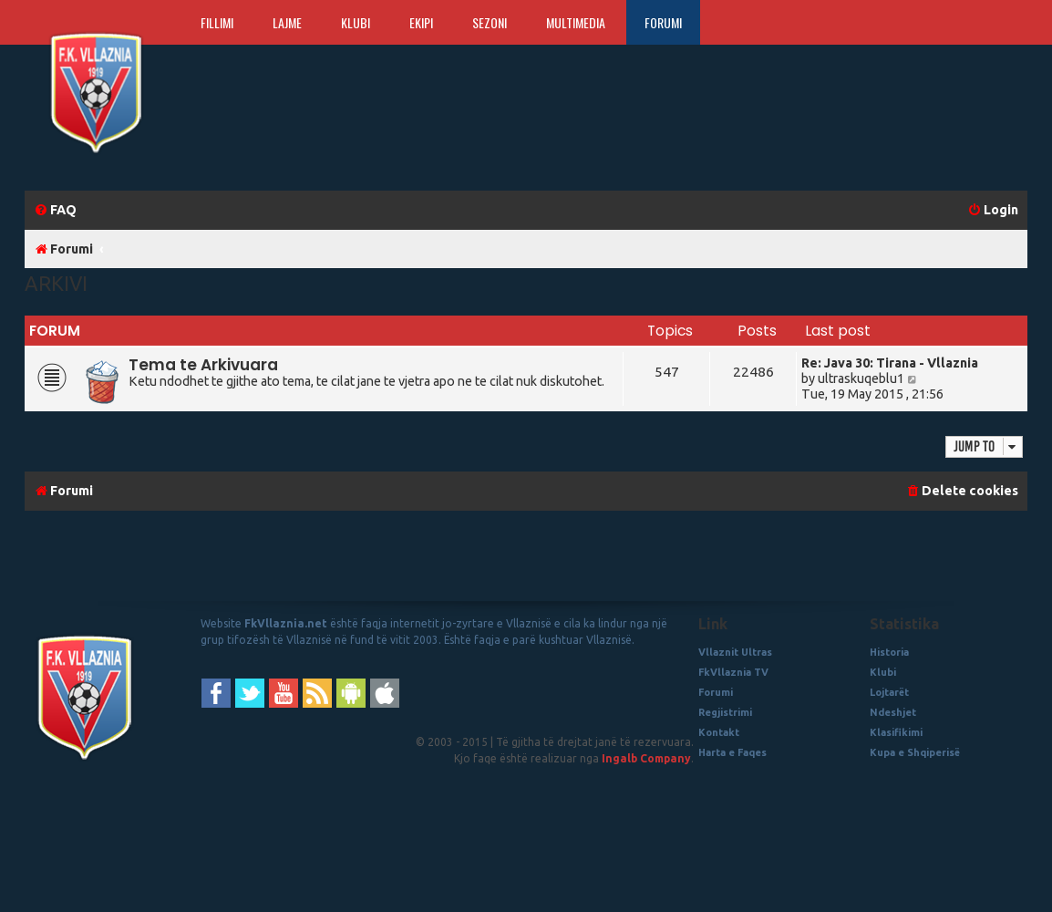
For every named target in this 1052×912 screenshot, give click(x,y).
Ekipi (421, 22)
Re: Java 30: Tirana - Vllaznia (889, 363)
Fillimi (217, 22)
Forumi (663, 22)
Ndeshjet (893, 712)
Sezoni (489, 22)
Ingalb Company (646, 758)
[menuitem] (55, 210)
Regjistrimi (725, 712)
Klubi (355, 22)
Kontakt (718, 732)
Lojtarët (889, 692)
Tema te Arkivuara (203, 365)
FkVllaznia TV (733, 672)
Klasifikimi (896, 732)
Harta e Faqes (732, 752)
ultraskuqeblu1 (861, 378)
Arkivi (56, 283)
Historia (889, 652)
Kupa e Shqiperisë (915, 752)
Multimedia (575, 22)
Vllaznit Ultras (735, 652)
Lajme (287, 22)
